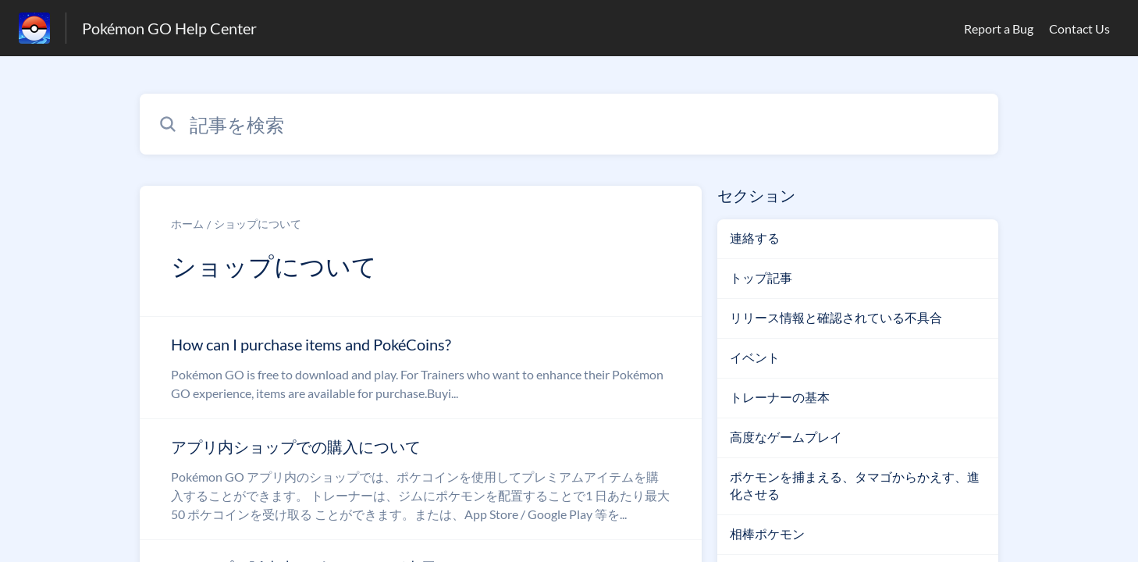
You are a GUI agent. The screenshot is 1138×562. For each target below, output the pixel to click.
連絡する (755, 237)
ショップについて (257, 223)
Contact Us (1079, 28)
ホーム (187, 223)
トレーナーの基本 (780, 396)
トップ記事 (761, 277)
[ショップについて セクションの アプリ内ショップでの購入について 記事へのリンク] (420, 479)
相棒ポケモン (767, 533)
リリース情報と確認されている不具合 (836, 317)
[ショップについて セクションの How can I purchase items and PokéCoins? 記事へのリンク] (420, 368)
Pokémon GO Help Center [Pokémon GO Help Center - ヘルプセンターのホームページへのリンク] (169, 28)
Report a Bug (998, 28)
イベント (755, 357)
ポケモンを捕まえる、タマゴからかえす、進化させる (855, 485)
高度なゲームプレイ (786, 436)
